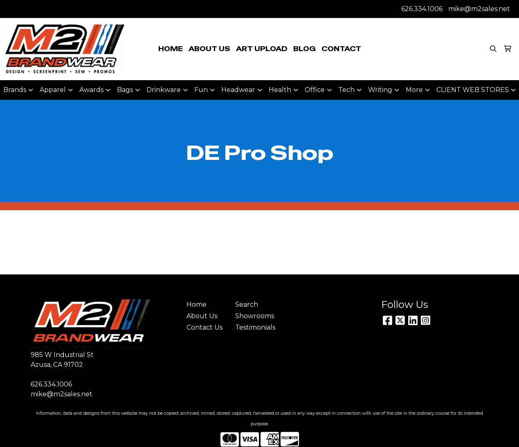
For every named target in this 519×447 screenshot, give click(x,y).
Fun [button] (201, 90)
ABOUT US (209, 49)
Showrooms (254, 316)
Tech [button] (346, 90)
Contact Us (204, 327)
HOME (170, 49)
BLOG (304, 49)
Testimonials (254, 327)
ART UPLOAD (262, 49)
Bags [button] (125, 90)
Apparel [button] (53, 90)
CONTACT (341, 49)
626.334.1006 (422, 9)
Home (196, 304)
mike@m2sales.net (479, 9)
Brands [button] (14, 90)
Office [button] (315, 90)
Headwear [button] (238, 90)
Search (246, 304)
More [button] (414, 90)
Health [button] (280, 90)
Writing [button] (380, 90)
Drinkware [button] (163, 90)
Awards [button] (91, 90)
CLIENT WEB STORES (472, 90)
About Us (201, 316)
